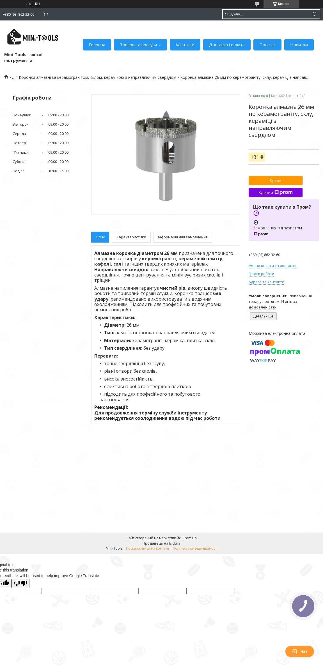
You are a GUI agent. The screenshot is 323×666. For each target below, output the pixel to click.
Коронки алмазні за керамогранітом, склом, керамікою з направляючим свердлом (97, 77)
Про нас (267, 44)
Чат (299, 651)
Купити (275, 180)
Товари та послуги (138, 44)
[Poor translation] (20, 583)
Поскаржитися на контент (147, 548)
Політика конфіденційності (195, 548)
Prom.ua (189, 537)
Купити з (275, 192)
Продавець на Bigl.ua (161, 543)
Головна (97, 44)
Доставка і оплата (227, 44)
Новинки (299, 44)
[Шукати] (315, 14)
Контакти (185, 44)
